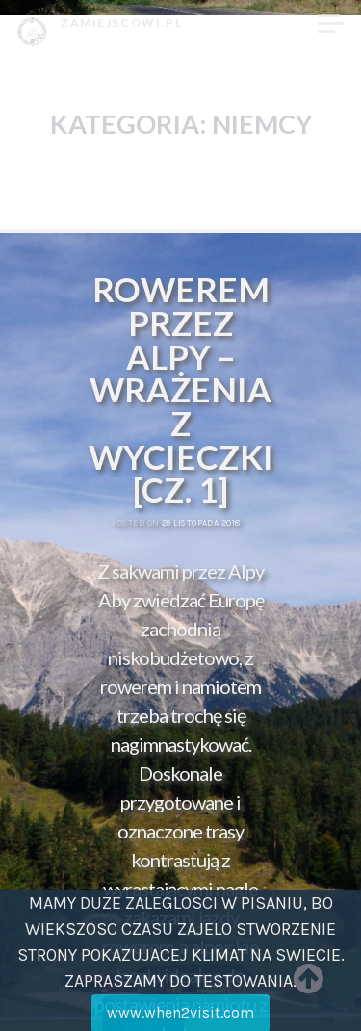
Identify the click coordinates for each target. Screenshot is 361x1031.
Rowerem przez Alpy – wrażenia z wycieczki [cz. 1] (181, 389)
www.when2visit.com (180, 1012)
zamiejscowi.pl (121, 22)
